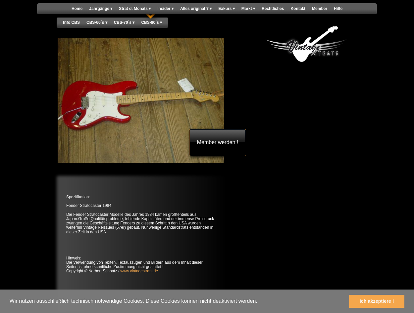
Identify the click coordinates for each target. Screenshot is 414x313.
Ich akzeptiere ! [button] (377, 301)
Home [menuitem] (77, 8)
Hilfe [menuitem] (338, 8)
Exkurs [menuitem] (226, 9)
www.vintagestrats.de (139, 271)
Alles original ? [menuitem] (196, 9)
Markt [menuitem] (248, 9)
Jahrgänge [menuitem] (100, 9)
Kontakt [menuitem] (297, 8)
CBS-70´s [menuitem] (124, 22)
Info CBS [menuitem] (71, 22)
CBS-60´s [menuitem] (96, 22)
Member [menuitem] (319, 8)
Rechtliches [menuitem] (273, 8)
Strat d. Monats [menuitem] (135, 9)
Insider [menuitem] (165, 9)
